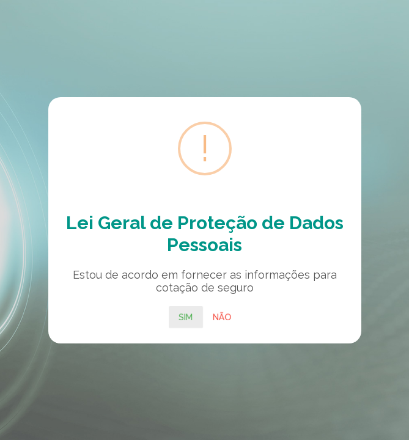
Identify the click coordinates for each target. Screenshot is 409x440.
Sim (186, 316)
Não (222, 316)
